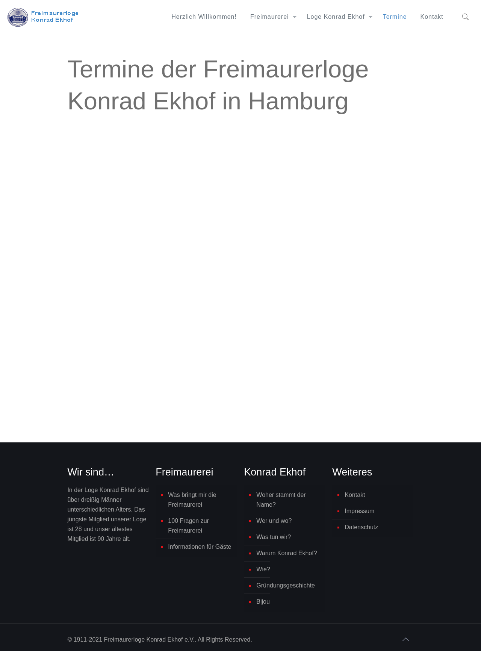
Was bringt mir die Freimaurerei (192, 500)
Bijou (263, 601)
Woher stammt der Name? (281, 500)
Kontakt (355, 495)
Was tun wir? (273, 537)
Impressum (359, 511)
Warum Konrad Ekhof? (286, 553)
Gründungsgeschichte (285, 585)
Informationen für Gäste (199, 547)
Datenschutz (361, 527)
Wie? (263, 569)
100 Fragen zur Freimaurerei (188, 526)
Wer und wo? (274, 521)
